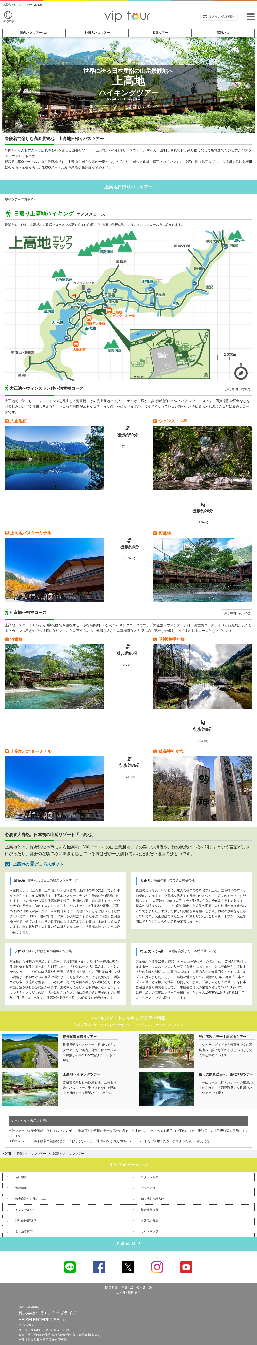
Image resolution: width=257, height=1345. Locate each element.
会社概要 (21, 1177)
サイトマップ (149, 1231)
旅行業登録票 (149, 1209)
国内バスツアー (34, 33)
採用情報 (21, 1188)
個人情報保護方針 (152, 1199)
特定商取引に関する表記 (31, 1199)
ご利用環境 (148, 1188)
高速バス (223, 33)
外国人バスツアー (97, 33)
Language (8, 17)
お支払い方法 (149, 1220)
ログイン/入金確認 (218, 16)
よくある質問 (24, 1231)
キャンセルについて (28, 1209)
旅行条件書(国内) (26, 1220)
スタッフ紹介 (149, 1177)
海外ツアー (160, 33)
